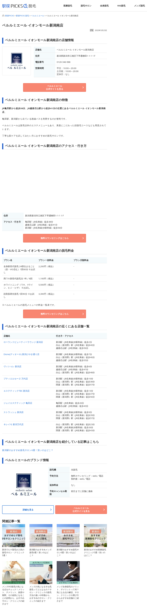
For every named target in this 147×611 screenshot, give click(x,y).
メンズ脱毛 (139, 5)
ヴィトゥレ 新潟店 (12, 366)
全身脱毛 (104, 5)
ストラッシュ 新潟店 (14, 412)
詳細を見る (28, 509)
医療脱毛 (67, 5)
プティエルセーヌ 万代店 (16, 378)
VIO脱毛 (121, 5)
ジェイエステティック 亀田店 (18, 403)
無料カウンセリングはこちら (55, 238)
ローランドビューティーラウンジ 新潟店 (23, 342)
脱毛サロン (86, 5)
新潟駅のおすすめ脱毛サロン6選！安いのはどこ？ (27, 450)
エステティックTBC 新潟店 (17, 390)
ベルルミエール (37, 15)
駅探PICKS (9, 15)
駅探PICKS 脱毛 (22, 15)
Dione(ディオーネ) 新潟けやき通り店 (21, 354)
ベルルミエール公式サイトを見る (54, 87)
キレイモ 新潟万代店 (14, 424)
